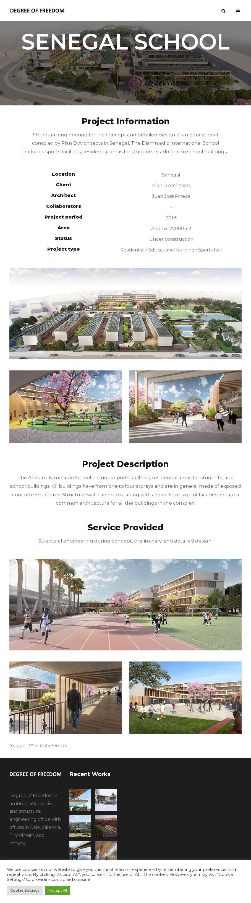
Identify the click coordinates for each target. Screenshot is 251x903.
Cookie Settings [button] (24, 890)
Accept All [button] (58, 890)
